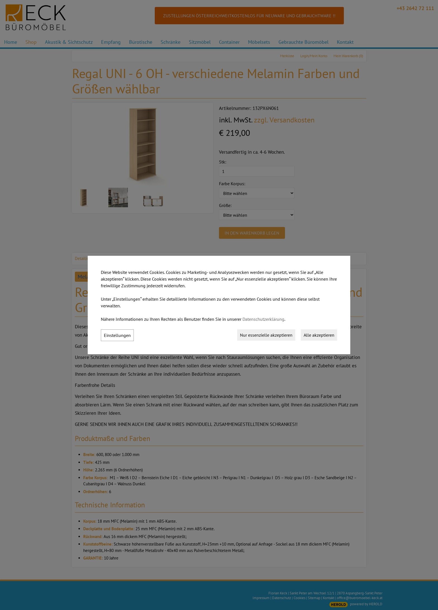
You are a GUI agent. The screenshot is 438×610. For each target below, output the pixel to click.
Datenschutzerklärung (263, 319)
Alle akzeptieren (319, 335)
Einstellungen (117, 335)
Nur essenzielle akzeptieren (266, 335)
